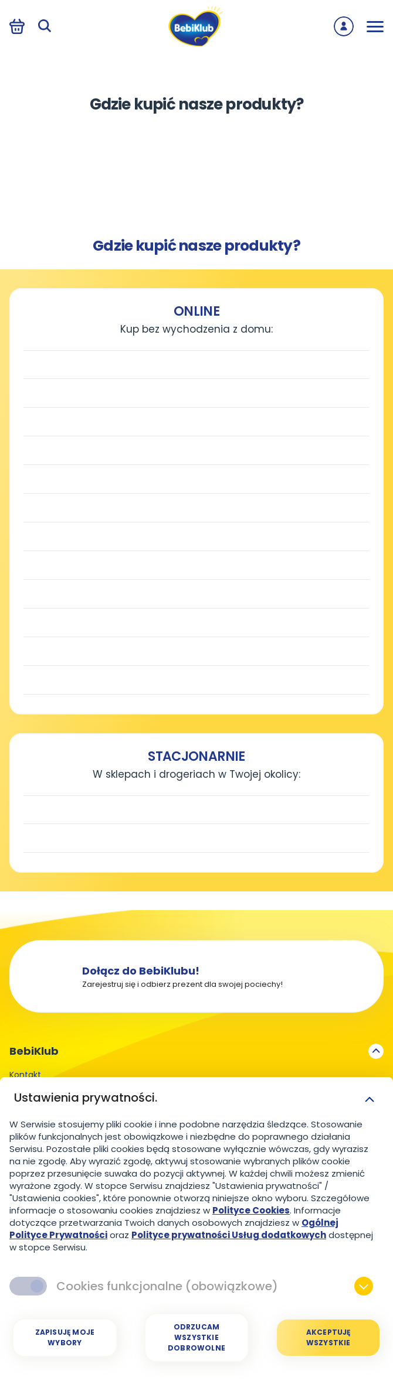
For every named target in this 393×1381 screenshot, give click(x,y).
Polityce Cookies (251, 1210)
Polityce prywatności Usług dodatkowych (228, 1235)
